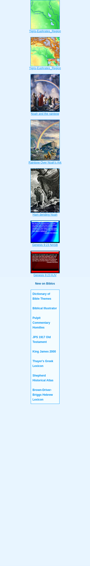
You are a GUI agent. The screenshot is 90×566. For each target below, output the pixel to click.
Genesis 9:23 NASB (45, 243)
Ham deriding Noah (45, 213)
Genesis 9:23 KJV (45, 274)
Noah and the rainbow (45, 112)
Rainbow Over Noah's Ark (45, 161)
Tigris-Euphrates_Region (45, 30)
